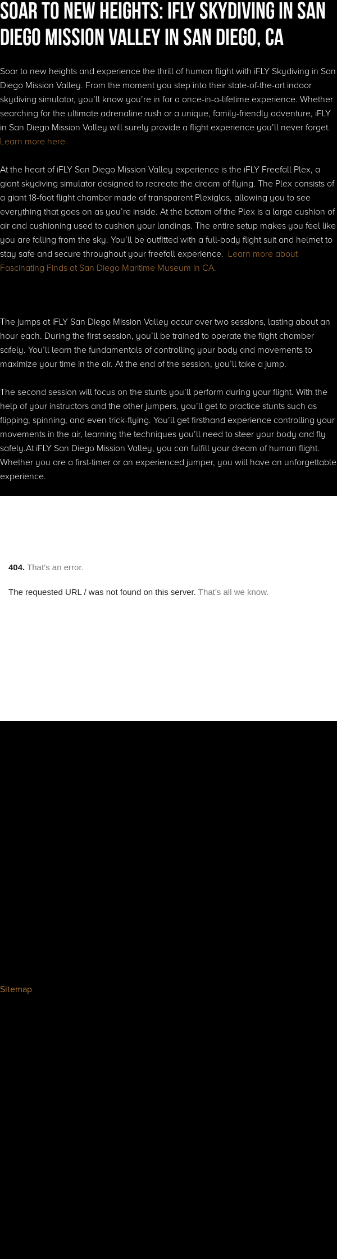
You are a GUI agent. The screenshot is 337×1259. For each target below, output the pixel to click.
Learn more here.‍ (33, 141)
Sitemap (16, 989)
